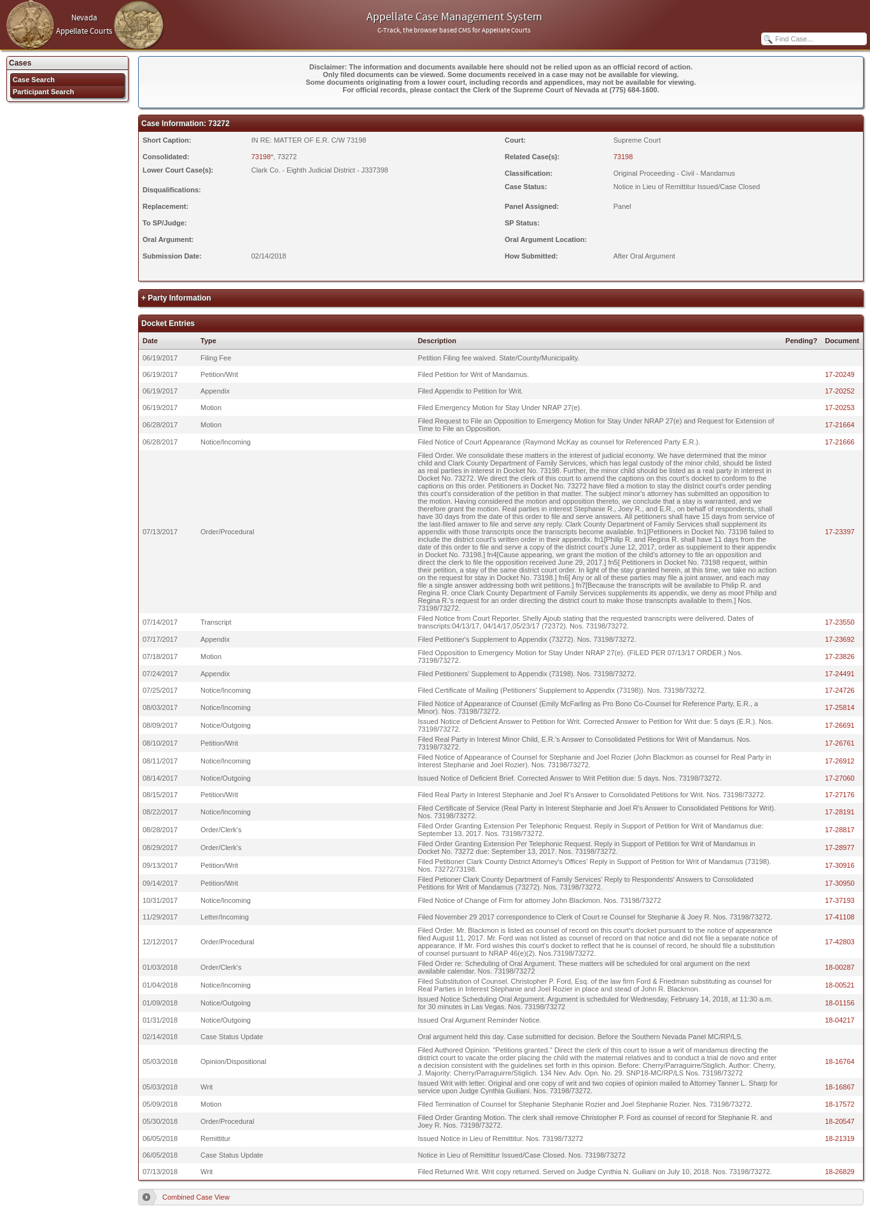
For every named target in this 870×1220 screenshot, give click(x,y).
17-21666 (840, 442)
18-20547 (840, 1121)
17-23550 (840, 622)
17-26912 (840, 761)
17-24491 (840, 673)
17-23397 (840, 532)
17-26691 (840, 725)
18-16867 (840, 1087)
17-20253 (840, 407)
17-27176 (840, 794)
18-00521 (840, 985)
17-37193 (840, 900)
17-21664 (840, 425)
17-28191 (840, 812)
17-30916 (840, 865)
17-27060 (840, 778)
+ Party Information (176, 298)
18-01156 (840, 1003)
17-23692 (840, 639)
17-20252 (840, 391)
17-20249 (840, 374)
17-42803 (840, 942)
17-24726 (840, 690)
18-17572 (840, 1104)
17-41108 (840, 917)
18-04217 (840, 1020)
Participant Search (43, 92)
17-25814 (840, 707)
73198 (261, 156)
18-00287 (840, 967)
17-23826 (840, 656)
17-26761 (840, 743)
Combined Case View (196, 1197)
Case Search (34, 79)
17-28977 (840, 847)
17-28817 (840, 829)
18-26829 (840, 1171)
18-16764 (840, 1061)
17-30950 (840, 883)
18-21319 (840, 1138)
